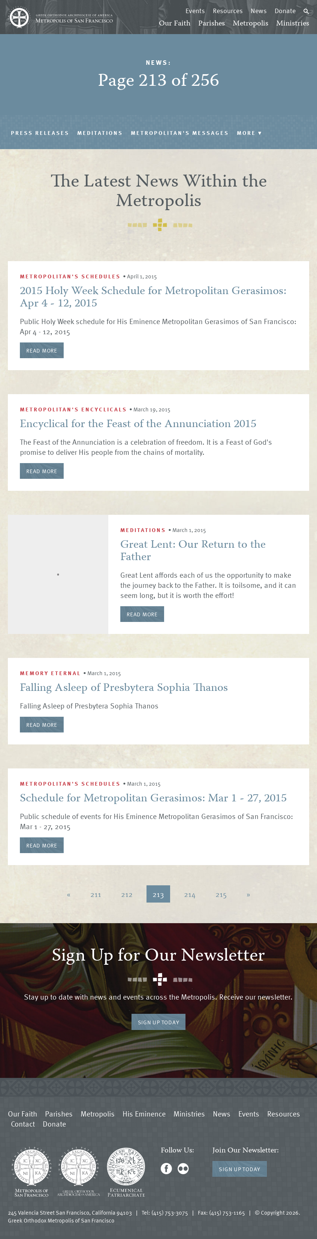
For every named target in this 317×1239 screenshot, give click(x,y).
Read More (41, 350)
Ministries (292, 24)
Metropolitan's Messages (180, 133)
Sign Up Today (158, 1022)
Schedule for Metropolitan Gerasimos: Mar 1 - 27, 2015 (153, 799)
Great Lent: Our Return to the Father (193, 551)
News (259, 10)
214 (190, 894)
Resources (228, 10)
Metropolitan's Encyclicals (73, 409)
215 (221, 894)
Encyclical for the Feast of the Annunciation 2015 (138, 424)
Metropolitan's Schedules (70, 276)
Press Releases (40, 133)
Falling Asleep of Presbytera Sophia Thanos (124, 688)
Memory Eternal (50, 673)
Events (195, 10)
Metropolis (250, 24)
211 (95, 894)
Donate (285, 10)
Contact (23, 1123)
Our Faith (174, 24)
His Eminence (144, 1113)
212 (127, 894)
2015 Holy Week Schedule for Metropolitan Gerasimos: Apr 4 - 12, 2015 (153, 297)
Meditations (100, 133)
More (249, 133)
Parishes (211, 24)
